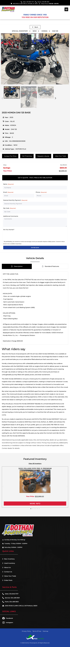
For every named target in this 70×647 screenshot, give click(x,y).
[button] (66, 9)
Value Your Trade (9, 576)
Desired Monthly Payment (15, 200)
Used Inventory (8, 563)
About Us (6, 567)
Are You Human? (8, 229)
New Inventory (8, 559)
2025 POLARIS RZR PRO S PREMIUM (35, 468)
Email (8, 192)
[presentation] (17, 235)
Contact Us (7, 572)
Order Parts (7, 580)
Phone (41, 192)
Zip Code (9, 208)
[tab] (35, 177)
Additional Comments (10, 216)
